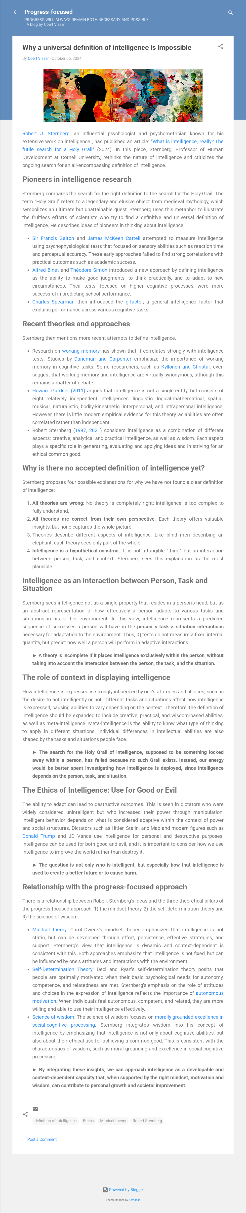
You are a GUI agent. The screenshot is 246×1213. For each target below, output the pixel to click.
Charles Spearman (53, 302)
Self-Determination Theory (62, 969)
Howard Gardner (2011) (58, 391)
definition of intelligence (56, 1120)
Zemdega (134, 1200)
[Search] (231, 13)
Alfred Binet (45, 270)
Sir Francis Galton (53, 238)
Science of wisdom (53, 1017)
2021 (94, 430)
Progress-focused (48, 11)
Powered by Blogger (123, 1189)
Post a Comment (42, 1139)
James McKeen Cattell (113, 238)
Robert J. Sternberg (46, 133)
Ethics (88, 1120)
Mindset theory (49, 930)
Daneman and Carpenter (102, 359)
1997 (80, 430)
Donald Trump (38, 836)
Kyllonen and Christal (185, 367)
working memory (81, 351)
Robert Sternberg (147, 1120)
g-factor (134, 302)
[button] (221, 47)
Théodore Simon (88, 270)
